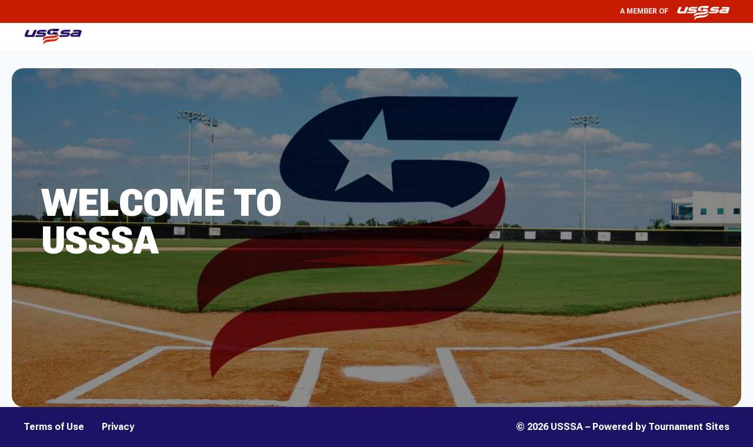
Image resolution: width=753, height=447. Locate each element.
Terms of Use (54, 427)
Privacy (118, 427)
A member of (674, 11)
